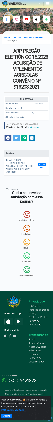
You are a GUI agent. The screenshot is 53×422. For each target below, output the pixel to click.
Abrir (42, 168)
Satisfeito (26, 257)
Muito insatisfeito (26, 216)
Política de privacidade (12, 410)
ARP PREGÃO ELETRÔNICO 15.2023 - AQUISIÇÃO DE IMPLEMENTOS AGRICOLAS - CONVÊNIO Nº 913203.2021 (19, 166)
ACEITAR (7, 416)
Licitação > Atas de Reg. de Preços (28, 37)
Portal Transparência (36, 341)
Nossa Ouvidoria (37, 346)
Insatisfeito (26, 230)
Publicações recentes (35, 352)
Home (7, 37)
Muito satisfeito (26, 271)
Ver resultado (12, 189)
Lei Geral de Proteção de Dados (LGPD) (39, 310)
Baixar (42, 164)
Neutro (26, 243)
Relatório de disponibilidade (37, 359)
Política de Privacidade (35, 322)
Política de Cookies (38, 317)
